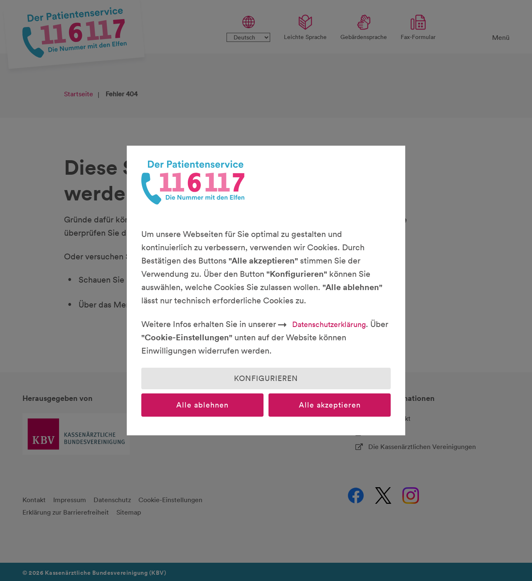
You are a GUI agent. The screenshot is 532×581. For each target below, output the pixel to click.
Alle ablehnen (202, 405)
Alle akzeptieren (330, 405)
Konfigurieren (266, 378)
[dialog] (266, 290)
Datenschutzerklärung (329, 324)
